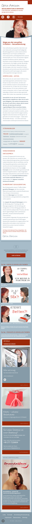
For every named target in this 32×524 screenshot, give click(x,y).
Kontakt (9, 515)
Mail (17, 437)
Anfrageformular (17, 435)
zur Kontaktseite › (24, 452)
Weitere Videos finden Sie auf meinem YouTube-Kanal (15, 327)
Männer (22, 141)
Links (4, 515)
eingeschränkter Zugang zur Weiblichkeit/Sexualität (14, 131)
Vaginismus (6, 136)
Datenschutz (17, 517)
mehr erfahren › (24, 385)
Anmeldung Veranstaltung (21, 515)
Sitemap (24, 517)
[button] (3, 521)
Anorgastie (26, 134)
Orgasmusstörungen (8, 139)
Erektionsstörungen (16, 134)
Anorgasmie (12, 136)
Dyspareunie (21, 144)
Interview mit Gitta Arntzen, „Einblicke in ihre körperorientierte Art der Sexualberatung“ (14, 335)
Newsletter (14, 448)
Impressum (8, 517)
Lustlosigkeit (12, 144)
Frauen (5, 134)
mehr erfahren (16, 255)
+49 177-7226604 (10, 442)
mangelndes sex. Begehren (11, 141)
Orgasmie (5, 144)
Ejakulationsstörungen (21, 136)
